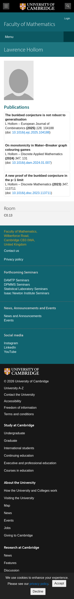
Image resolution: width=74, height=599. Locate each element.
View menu (6, 6)
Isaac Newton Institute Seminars (26, 293)
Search (68, 6)
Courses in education (19, 470)
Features (10, 563)
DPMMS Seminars (17, 284)
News (8, 513)
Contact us (11, 250)
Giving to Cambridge (18, 535)
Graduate (10, 440)
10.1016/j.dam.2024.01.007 (31, 162)
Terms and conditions (19, 414)
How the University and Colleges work (30, 490)
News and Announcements (22, 316)
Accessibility (12, 401)
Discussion (11, 570)
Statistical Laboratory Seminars (26, 289)
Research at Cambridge (21, 547)
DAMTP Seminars (16, 280)
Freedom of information (20, 407)
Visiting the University (19, 498)
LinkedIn (10, 347)
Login (67, 18)
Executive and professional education (30, 463)
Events (9, 320)
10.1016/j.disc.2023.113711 (31, 193)
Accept (59, 583)
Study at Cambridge (19, 425)
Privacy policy (13, 259)
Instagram (11, 343)
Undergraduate (14, 433)
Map (7, 505)
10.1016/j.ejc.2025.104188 (31, 132)
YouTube (10, 351)
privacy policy (39, 583)
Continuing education (19, 455)
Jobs (7, 528)
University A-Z (14, 388)
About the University (20, 482)
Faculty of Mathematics (29, 23)
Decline (38, 591)
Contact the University (19, 394)
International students (19, 448)
